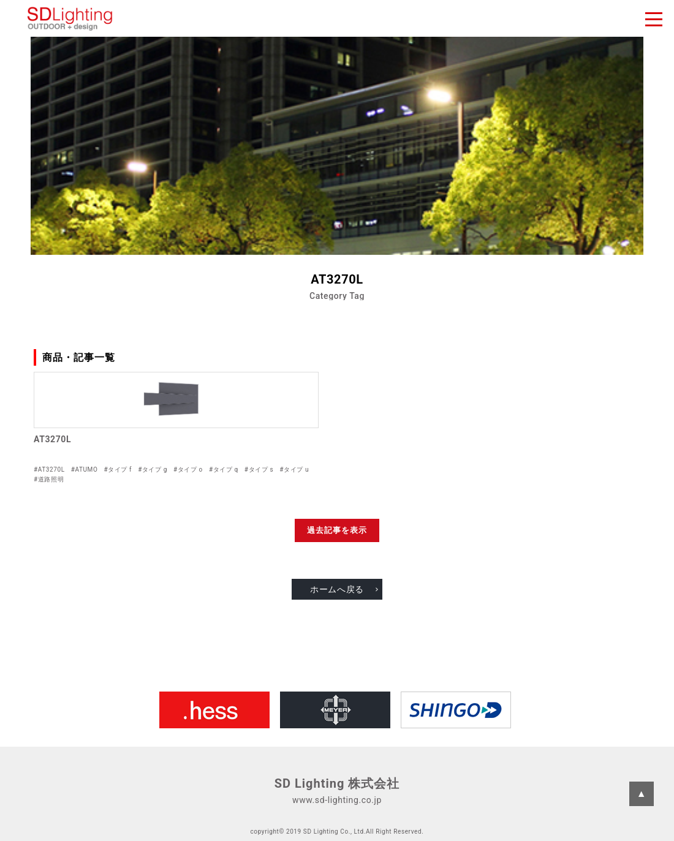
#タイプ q (223, 469)
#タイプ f (118, 469)
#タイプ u (294, 469)
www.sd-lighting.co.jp (337, 800)
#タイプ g (152, 469)
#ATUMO (84, 469)
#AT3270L (49, 469)
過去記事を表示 (337, 530)
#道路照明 (49, 479)
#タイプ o (188, 469)
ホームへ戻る (337, 589)
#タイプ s (258, 469)
